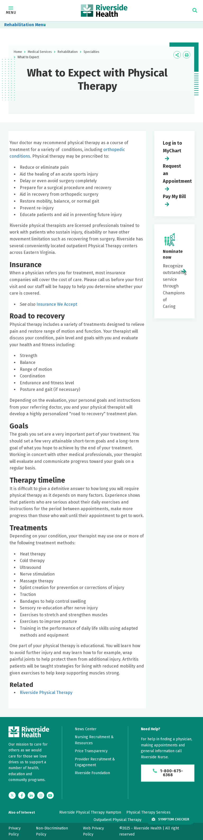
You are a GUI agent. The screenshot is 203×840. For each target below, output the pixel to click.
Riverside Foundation (92, 773)
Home (18, 52)
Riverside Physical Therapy (46, 692)
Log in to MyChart (172, 147)
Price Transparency (91, 751)
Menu (11, 10)
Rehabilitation (19, 24)
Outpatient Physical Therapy (117, 820)
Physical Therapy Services (148, 812)
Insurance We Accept (56, 304)
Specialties (91, 52)
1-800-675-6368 (168, 773)
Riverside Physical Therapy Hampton (90, 812)
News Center (85, 729)
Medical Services (40, 52)
